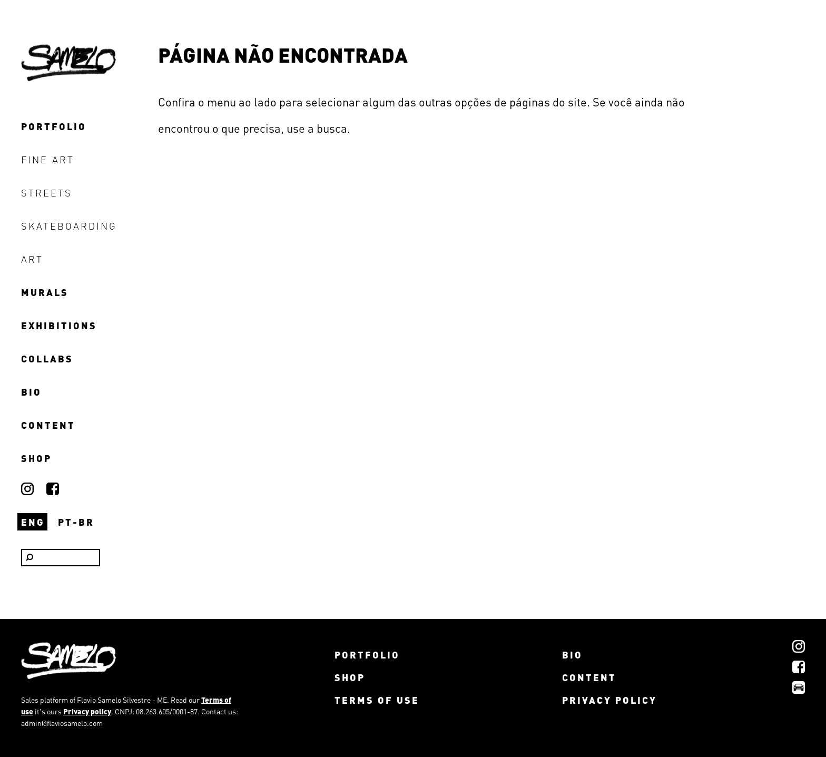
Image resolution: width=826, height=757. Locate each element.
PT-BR (76, 522)
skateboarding (69, 226)
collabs (47, 358)
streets (46, 192)
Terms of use (377, 700)
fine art (47, 159)
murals (44, 292)
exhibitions (59, 325)
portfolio (53, 126)
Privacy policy (87, 711)
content (48, 425)
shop (36, 458)
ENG (33, 522)
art (32, 259)
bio (31, 392)
